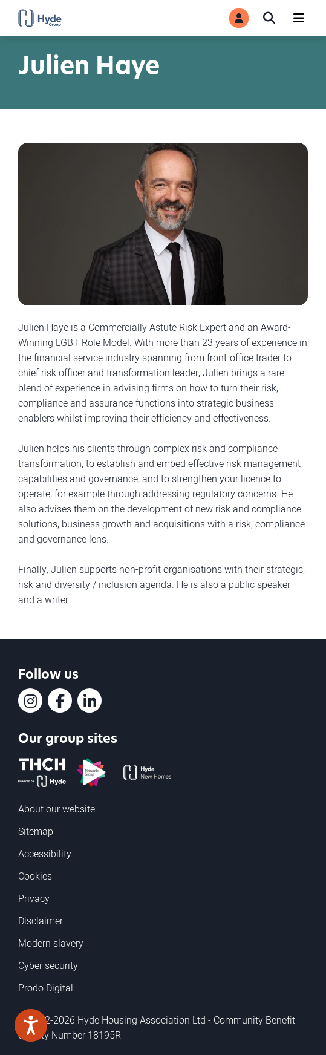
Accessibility (44, 853)
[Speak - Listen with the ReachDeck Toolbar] (31, 1025)
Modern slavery (50, 943)
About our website (56, 808)
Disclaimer (40, 920)
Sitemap (35, 831)
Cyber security (48, 965)
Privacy (34, 898)
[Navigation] (299, 18)
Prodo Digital (45, 988)
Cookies (35, 876)
